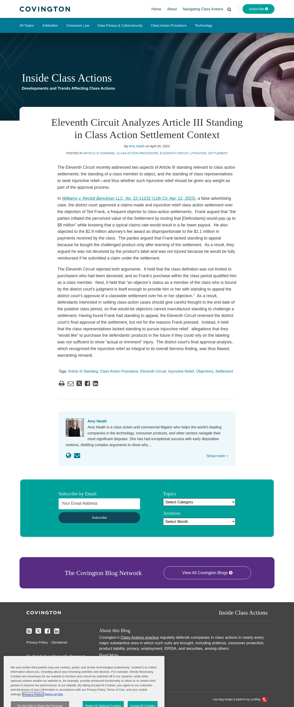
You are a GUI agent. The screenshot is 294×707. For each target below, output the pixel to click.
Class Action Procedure (169, 25)
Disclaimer (59, 642)
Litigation (198, 153)
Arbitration (50, 25)
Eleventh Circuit (174, 153)
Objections (205, 371)
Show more (217, 456)
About (172, 9)
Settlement (218, 153)
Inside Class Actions (67, 78)
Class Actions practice (140, 637)
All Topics (27, 25)
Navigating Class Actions (203, 9)
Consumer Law (77, 25)
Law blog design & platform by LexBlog (240, 699)
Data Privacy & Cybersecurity (120, 25)
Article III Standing (99, 153)
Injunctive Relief (181, 371)
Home (156, 9)
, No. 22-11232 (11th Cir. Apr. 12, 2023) (128, 198)
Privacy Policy (37, 642)
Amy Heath (137, 146)
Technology (203, 25)
